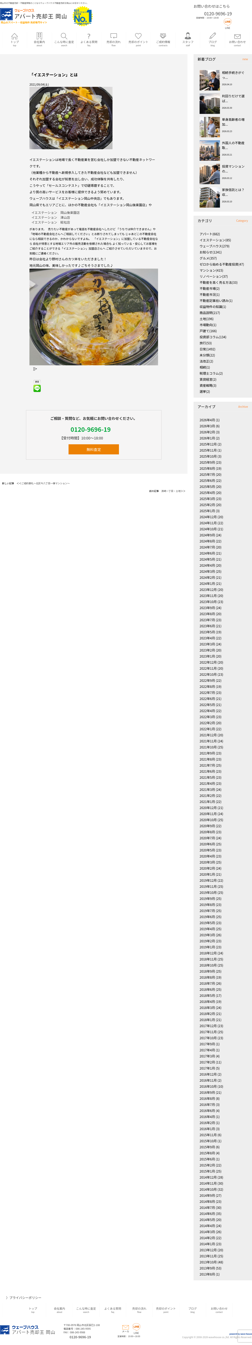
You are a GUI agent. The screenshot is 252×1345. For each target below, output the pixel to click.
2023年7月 (207, 619)
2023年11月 (208, 595)
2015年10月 (208, 1140)
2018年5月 (207, 995)
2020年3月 (207, 862)
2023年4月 (207, 638)
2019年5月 (207, 922)
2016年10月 (208, 1086)
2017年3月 (207, 1056)
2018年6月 (207, 989)
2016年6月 (207, 1110)
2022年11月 (208, 668)
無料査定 (93, 449)
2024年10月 (208, 528)
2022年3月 (207, 716)
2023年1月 (207, 656)
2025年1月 (207, 510)
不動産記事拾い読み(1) (216, 300)
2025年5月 (207, 486)
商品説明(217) (210, 312)
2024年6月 (207, 553)
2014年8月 (207, 1201)
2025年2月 (207, 504)
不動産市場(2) (210, 288)
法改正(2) (206, 361)
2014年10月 (208, 1189)
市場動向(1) (208, 324)
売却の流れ (113, 39)
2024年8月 (207, 541)
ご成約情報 (163, 39)
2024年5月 (207, 559)
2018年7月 (207, 983)
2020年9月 (207, 825)
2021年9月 (207, 753)
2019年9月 (207, 898)
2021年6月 (207, 771)
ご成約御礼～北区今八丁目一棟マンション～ (45, 483)
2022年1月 (207, 728)
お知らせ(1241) (211, 252)
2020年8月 (207, 831)
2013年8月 (207, 1274)
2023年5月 (207, 631)
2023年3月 (207, 644)
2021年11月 (208, 741)
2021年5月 (207, 777)
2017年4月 (207, 1050)
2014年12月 (208, 1177)
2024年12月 (208, 516)
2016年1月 (207, 1128)
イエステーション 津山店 (50, 217)
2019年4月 (207, 928)
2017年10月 (208, 1037)
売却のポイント (138, 39)
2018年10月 (208, 965)
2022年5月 (207, 704)
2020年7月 (207, 837)
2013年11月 (208, 1256)
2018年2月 (207, 1013)
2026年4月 (207, 419)
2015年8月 (207, 1153)
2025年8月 (207, 468)
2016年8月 (207, 1098)
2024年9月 (207, 535)
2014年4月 (207, 1225)
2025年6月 (207, 480)
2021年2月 (207, 795)
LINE (227, 25)
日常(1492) (207, 349)
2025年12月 (208, 444)
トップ (14, 39)
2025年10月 (208, 456)
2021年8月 (207, 759)
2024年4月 (207, 565)
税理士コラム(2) (211, 373)
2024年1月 (207, 583)
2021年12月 (208, 734)
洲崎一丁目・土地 (171, 491)
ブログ (212, 39)
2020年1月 (207, 874)
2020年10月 (208, 819)
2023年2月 (207, 650)
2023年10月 (208, 601)
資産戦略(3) (208, 385)
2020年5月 (207, 850)
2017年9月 (207, 1043)
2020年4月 (207, 856)
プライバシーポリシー (25, 1297)
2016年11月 (208, 1080)
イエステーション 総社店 (50, 222)
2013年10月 (208, 1262)
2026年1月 (207, 438)
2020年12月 (208, 807)
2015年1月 (207, 1171)
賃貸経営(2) (208, 379)
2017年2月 (207, 1062)
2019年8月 (207, 904)
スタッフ (188, 39)
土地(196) (206, 318)
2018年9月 (207, 971)
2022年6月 (207, 698)
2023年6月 (207, 625)
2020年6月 (207, 844)
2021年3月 (207, 789)
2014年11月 (208, 1183)
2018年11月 (208, 959)
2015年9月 (207, 1146)
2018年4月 (207, 1001)
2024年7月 (207, 547)
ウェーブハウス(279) (215, 246)
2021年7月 (207, 765)
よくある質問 (89, 39)
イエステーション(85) (215, 239)
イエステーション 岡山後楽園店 (55, 212)
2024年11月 (208, 522)
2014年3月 (207, 1231)
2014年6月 (207, 1213)
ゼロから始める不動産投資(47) (222, 264)
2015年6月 (207, 1159)
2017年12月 (208, 1025)
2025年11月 (208, 450)
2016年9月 (207, 1092)
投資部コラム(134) (213, 336)
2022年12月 (208, 662)
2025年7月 (207, 474)
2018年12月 (208, 953)
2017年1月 (207, 1068)
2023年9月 (207, 607)
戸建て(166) (208, 330)
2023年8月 (207, 613)
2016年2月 (207, 1122)
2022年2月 (207, 722)
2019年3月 (207, 934)
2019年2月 (207, 940)
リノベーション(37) (214, 276)
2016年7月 (207, 1104)
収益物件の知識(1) (213, 306)
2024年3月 (207, 571)
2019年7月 (207, 910)
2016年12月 (208, 1074)
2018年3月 (207, 1007)
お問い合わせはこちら (212, 6)
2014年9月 (207, 1195)
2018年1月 (207, 1019)
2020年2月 (207, 868)
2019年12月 (208, 880)
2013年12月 (208, 1249)
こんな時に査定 (64, 39)
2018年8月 (207, 977)
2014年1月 (207, 1243)
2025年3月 (207, 498)
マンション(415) (211, 270)
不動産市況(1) (210, 294)
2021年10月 (208, 747)
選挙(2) (205, 391)
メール (125, 1329)
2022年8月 (207, 686)
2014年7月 (207, 1207)
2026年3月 (207, 425)
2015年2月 (207, 1165)
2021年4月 (207, 783)
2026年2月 (207, 432)
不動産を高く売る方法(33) (219, 282)
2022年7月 (207, 692)
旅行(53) (206, 342)
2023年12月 (208, 589)
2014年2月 (207, 1237)
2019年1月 (207, 947)
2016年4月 (207, 1116)
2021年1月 (207, 801)
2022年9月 (207, 680)
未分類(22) (207, 355)
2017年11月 (208, 1031)
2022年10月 (208, 674)
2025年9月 (207, 462)
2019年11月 (208, 886)
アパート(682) (210, 233)
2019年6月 (207, 916)
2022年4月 (207, 710)
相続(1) (205, 367)
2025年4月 (207, 492)
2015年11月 (208, 1134)
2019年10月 (208, 892)
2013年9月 (207, 1268)
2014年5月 (207, 1219)
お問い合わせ (237, 39)
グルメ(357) (208, 258)
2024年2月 (207, 577)
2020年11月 (208, 813)
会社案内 (39, 39)
